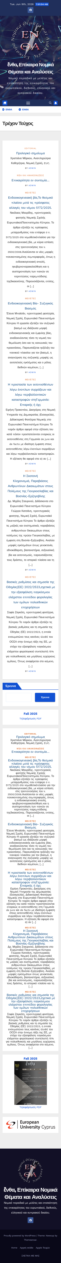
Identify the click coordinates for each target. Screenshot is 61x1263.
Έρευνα (10, 686)
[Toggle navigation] (28, 103)
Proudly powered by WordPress (20, 1235)
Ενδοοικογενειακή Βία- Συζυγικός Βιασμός (30, 825)
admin (32, 168)
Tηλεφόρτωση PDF (31, 718)
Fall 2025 (30, 714)
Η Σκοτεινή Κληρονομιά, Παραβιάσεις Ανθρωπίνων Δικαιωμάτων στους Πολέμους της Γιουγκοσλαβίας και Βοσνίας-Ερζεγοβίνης (30, 486)
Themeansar (30, 1240)
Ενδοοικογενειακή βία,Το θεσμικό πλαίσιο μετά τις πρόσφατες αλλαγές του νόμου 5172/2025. (30, 203)
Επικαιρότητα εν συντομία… (30, 180)
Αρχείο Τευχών (43, 1248)
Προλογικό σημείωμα (30, 153)
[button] (50, 102)
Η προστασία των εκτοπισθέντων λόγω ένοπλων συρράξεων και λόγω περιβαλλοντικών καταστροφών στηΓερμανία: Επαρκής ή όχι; (30, 395)
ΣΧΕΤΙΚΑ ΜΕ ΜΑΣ (30, 1256)
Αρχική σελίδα (26, 1248)
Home (14, 1248)
